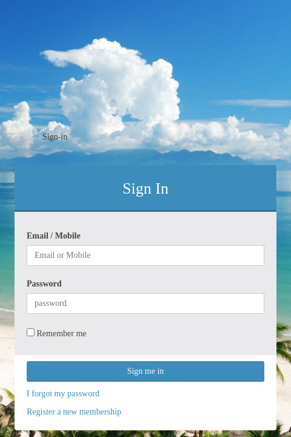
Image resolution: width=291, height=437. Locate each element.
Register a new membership (74, 411)
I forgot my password (63, 393)
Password (44, 283)
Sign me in (145, 371)
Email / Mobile (54, 235)
